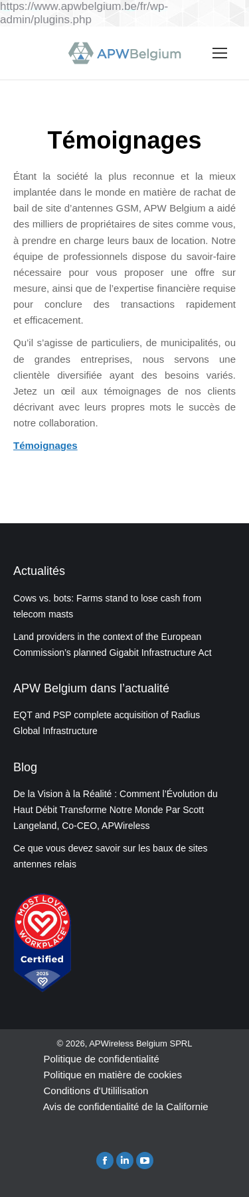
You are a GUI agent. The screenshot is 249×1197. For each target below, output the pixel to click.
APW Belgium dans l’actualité (91, 688)
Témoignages (45, 445)
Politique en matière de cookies (112, 1074)
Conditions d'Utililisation (95, 1090)
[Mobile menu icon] (219, 53)
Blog (25, 767)
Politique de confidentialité (101, 1058)
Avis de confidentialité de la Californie (125, 1106)
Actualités (39, 571)
